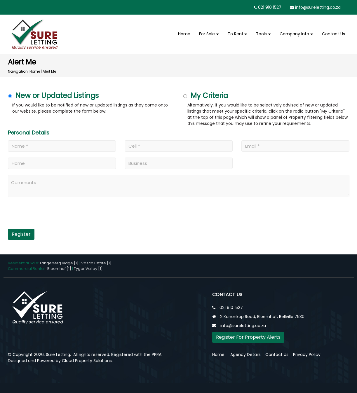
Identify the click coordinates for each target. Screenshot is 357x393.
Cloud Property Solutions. (87, 361)
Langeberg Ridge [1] (59, 263)
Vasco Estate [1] (96, 263)
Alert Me (49, 71)
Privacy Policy (307, 354)
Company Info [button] (294, 34)
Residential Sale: (24, 263)
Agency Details (245, 354)
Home (184, 34)
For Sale (207, 34)
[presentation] (44, 215)
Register (21, 234)
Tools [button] (261, 34)
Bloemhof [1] (59, 268)
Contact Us (333, 34)
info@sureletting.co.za (318, 7)
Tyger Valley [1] (88, 268)
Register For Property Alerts (248, 337)
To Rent (235, 34)
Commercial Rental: (27, 268)
